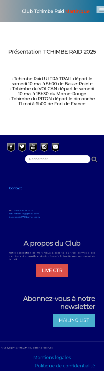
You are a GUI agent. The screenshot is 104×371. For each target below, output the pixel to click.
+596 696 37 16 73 (23, 210)
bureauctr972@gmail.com (24, 216)
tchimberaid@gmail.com (24, 213)
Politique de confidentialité (65, 366)
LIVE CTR (52, 270)
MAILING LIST (74, 320)
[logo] (49, 10)
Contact (15, 188)
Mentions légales (52, 357)
